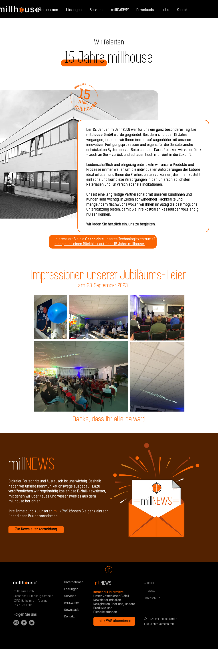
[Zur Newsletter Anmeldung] (36, 529)
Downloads (71, 610)
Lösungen (71, 589)
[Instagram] (16, 622)
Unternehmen (73, 582)
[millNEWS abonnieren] (114, 621)
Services (70, 596)
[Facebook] (24, 622)
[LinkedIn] (31, 622)
